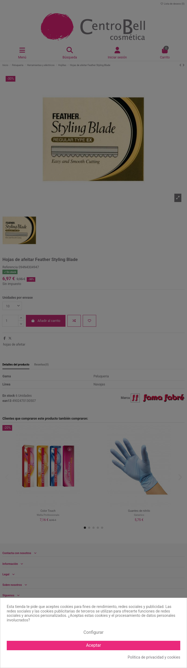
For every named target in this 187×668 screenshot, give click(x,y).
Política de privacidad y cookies (154, 657)
